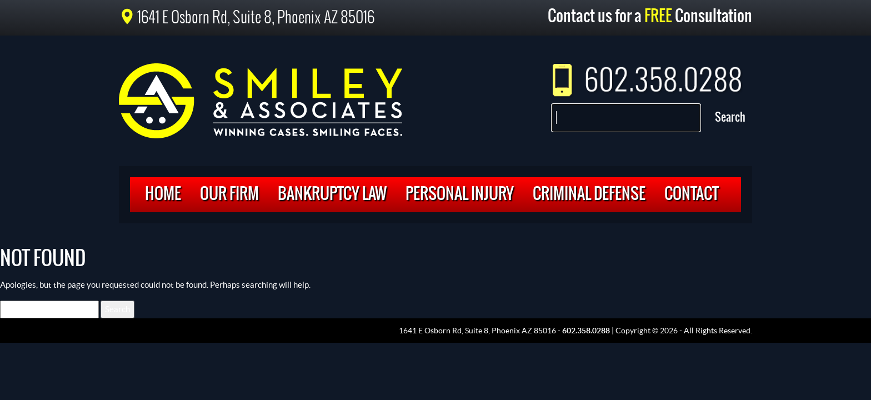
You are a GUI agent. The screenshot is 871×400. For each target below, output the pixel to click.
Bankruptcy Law (332, 194)
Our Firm (229, 194)
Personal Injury (460, 194)
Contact (691, 194)
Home (163, 194)
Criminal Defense (589, 194)
